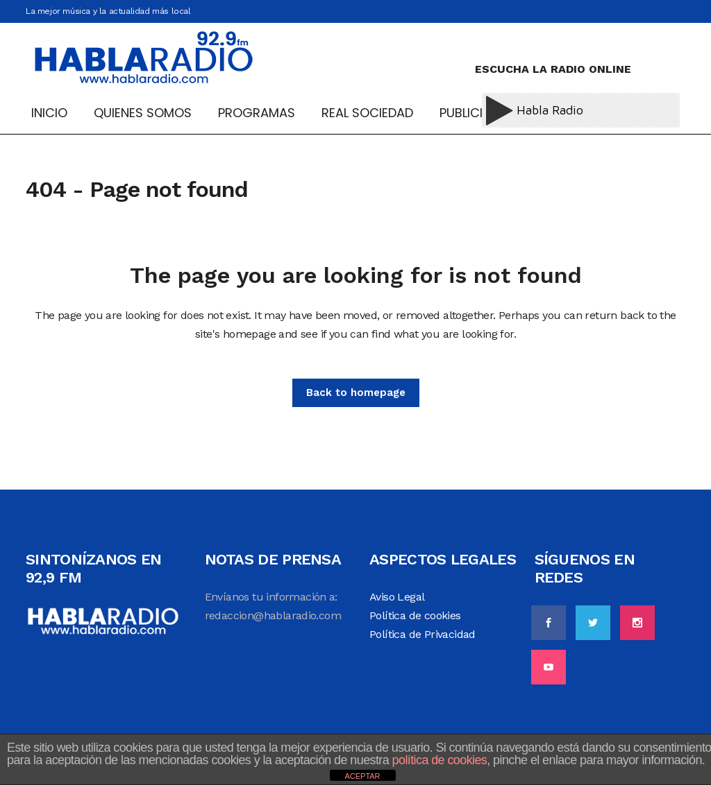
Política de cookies (415, 615)
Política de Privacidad (422, 634)
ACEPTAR (362, 776)
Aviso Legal (396, 596)
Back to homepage (355, 392)
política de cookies (439, 760)
